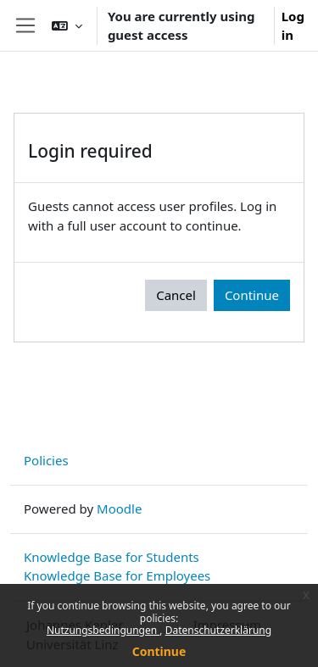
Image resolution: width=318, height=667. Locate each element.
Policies (46, 460)
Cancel (176, 294)
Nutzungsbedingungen (103, 630)
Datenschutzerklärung (218, 630)
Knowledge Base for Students (111, 556)
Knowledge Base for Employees (117, 575)
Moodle (119, 508)
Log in (293, 26)
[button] (67, 25)
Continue (159, 651)
